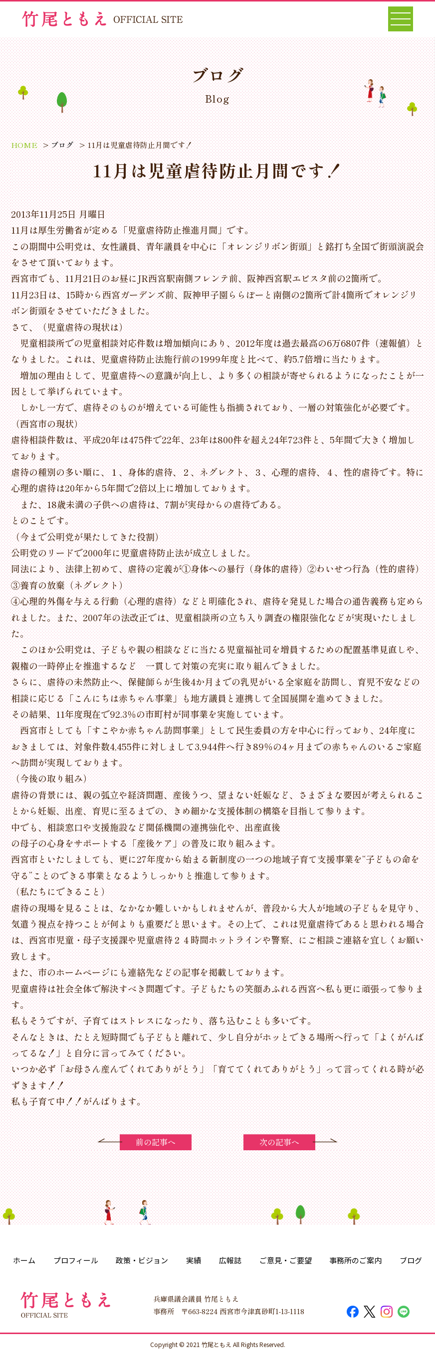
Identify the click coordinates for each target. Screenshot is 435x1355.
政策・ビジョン (142, 1260)
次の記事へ (279, 1142)
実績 (193, 1260)
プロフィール (75, 1260)
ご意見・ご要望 (285, 1260)
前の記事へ (156, 1142)
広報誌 (230, 1260)
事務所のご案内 (355, 1260)
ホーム (24, 1260)
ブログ (411, 1260)
